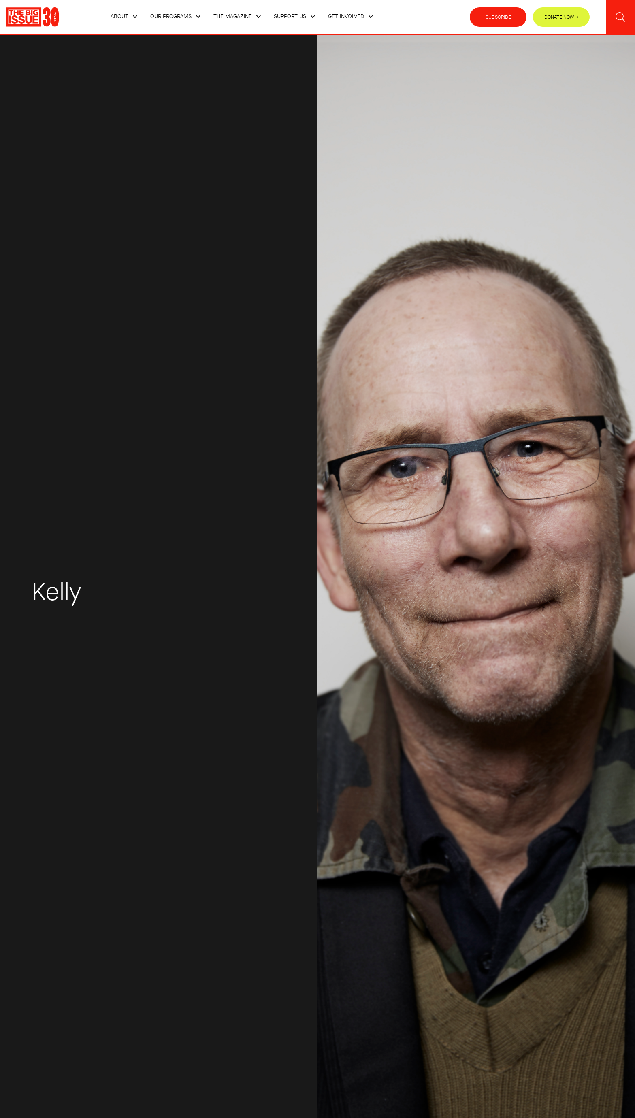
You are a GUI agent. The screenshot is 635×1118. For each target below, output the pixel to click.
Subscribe (498, 17)
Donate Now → (561, 17)
